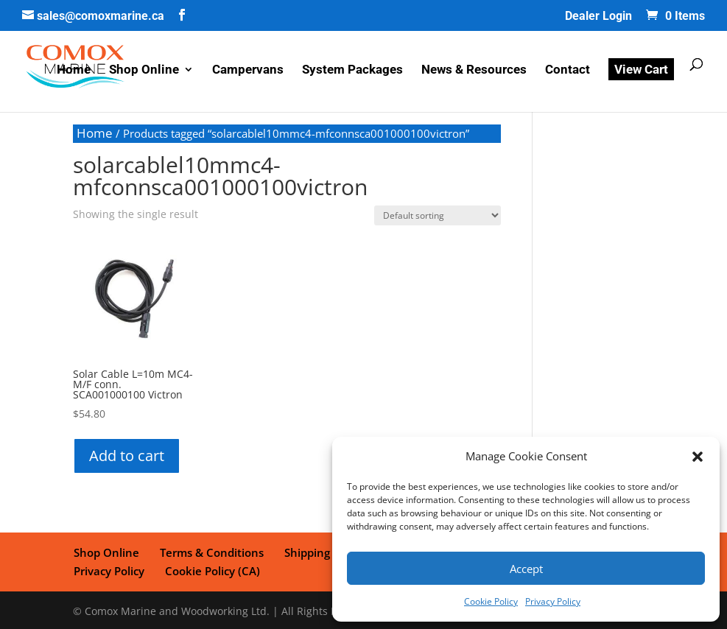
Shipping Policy (320, 551)
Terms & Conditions (209, 551)
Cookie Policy (491, 601)
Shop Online (144, 72)
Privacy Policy (552, 601)
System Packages (352, 72)
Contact (567, 72)
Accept (526, 568)
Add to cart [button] (126, 455)
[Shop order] (437, 215)
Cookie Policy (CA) (120, 568)
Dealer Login (598, 16)
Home (74, 72)
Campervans (248, 72)
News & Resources (474, 72)
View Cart (641, 70)
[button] (697, 456)
